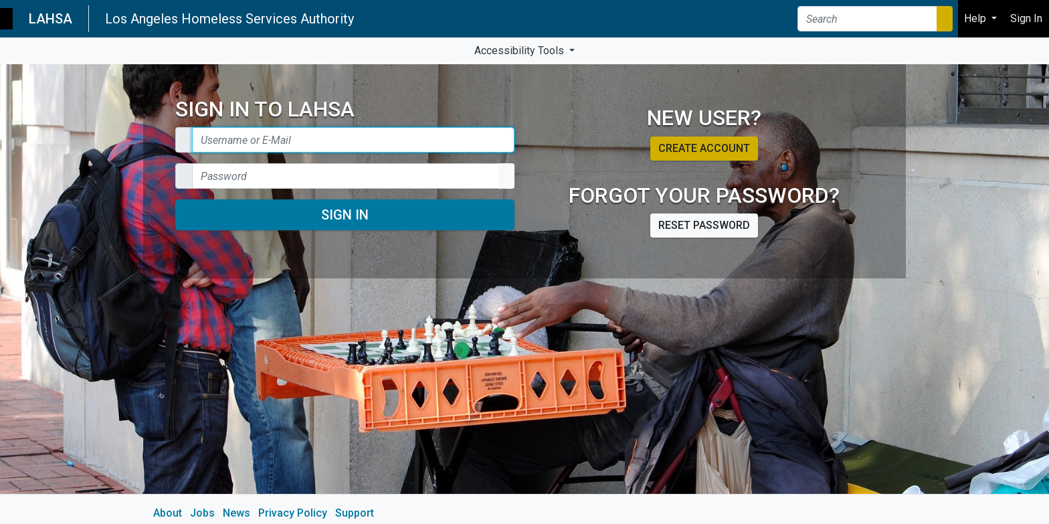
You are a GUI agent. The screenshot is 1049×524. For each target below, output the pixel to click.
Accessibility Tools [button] (520, 50)
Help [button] (976, 18)
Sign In (345, 215)
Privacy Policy (292, 513)
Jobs (202, 513)
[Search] (867, 18)
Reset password (704, 225)
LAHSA (50, 19)
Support (354, 513)
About (167, 513)
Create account (704, 148)
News (236, 513)
